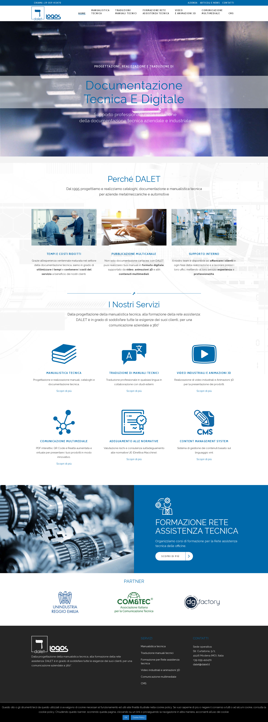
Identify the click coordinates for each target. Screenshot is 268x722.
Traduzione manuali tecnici (157, 653)
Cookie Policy (138, 717)
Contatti (228, 2)
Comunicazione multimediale (158, 676)
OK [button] (126, 717)
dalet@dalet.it (201, 664)
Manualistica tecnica (153, 646)
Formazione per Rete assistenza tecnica (160, 661)
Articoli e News (210, 2)
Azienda (193, 2)
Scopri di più (64, 390)
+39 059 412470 (52, 2)
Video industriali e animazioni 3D (160, 670)
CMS (143, 683)
